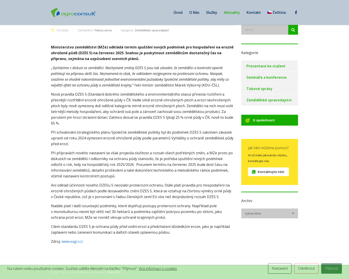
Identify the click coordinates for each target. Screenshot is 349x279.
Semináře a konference (266, 77)
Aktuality (232, 12)
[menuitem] (276, 12)
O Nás (194, 12)
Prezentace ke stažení (265, 66)
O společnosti (260, 120)
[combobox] (269, 213)
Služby (211, 12)
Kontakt (254, 12)
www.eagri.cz (72, 241)
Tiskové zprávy (259, 88)
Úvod (178, 12)
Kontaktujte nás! (268, 172)
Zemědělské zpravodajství (269, 100)
